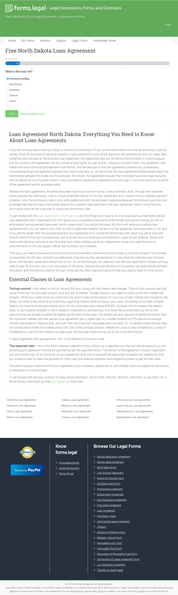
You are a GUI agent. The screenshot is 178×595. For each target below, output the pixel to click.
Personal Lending (19, 78)
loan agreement (60, 381)
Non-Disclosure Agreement (112, 499)
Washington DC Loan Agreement (135, 411)
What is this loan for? (18, 71)
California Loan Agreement (21, 399)
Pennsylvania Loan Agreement (134, 399)
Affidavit (101, 526)
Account (45, 40)
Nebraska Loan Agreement (76, 411)
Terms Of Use (66, 473)
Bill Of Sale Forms (106, 467)
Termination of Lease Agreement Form (118, 559)
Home (12, 40)
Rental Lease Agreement (110, 462)
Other (13, 101)
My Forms (28, 40)
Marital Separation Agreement (113, 456)
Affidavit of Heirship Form (111, 532)
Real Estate (16, 84)
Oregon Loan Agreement (75, 417)
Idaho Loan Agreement (19, 411)
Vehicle (14, 95)
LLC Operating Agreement (111, 564)
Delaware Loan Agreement (21, 405)
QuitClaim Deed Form (108, 483)
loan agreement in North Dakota (58, 216)
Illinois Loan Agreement (20, 417)
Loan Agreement (106, 510)
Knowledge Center (104, 40)
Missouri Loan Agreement (76, 405)
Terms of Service (160, 591)
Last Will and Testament (110, 472)
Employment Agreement (110, 494)
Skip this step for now (33, 113)
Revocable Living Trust (109, 543)
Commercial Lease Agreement (113, 521)
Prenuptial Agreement (109, 505)
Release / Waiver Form (109, 537)
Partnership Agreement (110, 489)
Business (15, 89)
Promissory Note (106, 516)
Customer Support (69, 468)
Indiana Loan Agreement (75, 399)
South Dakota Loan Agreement (134, 405)
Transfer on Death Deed (110, 570)
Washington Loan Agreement (133, 417)
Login (168, 24)
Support (61, 40)
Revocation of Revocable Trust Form (117, 553)
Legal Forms (79, 40)
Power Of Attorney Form (110, 478)
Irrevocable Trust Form (109, 548)
